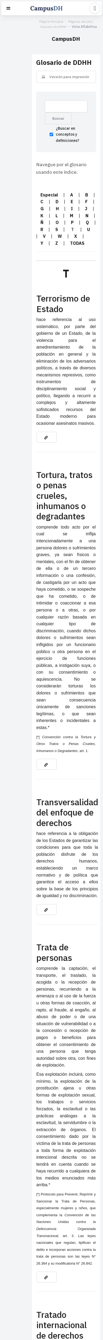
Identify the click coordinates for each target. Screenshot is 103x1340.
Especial (20, 185)
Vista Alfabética (54, 27)
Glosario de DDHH (81, 21)
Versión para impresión (54, 69)
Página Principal (21, 21)
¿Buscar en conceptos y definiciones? (44, 128)
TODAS (21, 220)
